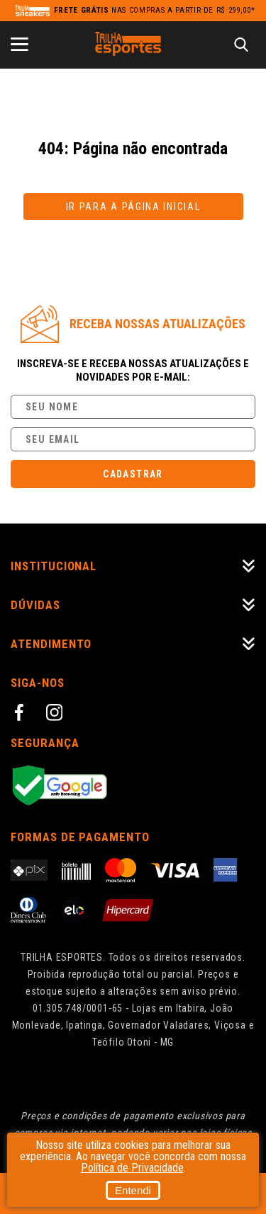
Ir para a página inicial (133, 206)
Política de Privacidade (132, 1167)
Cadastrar (133, 474)
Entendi (133, 1190)
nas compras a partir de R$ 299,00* (154, 10)
